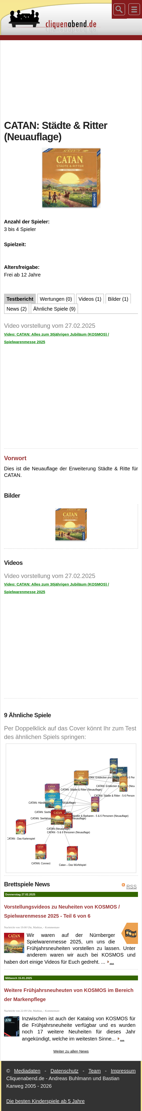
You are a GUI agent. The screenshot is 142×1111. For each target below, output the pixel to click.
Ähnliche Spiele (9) (54, 309)
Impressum (123, 1071)
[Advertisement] (73, 79)
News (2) (17, 309)
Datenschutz (64, 1071)
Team (94, 1071)
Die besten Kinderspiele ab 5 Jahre (45, 1101)
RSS (131, 886)
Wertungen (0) (56, 299)
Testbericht (20, 299)
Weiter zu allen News (71, 1051)
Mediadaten (27, 1071)
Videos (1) (90, 299)
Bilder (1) (118, 299)
